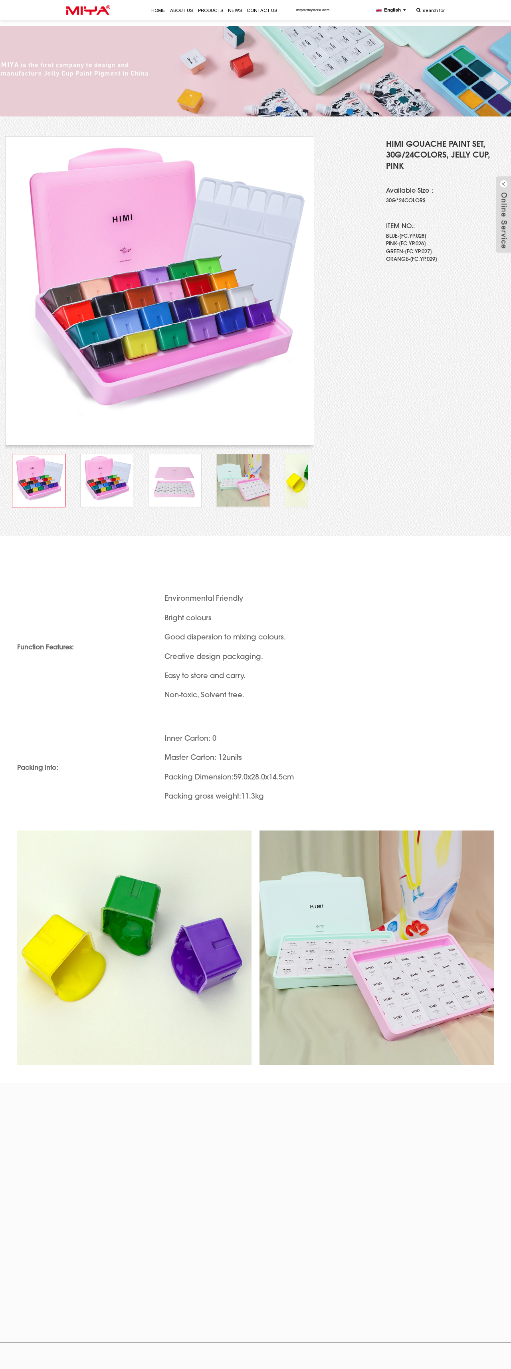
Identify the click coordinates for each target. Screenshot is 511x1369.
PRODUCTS (210, 10)
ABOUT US (181, 10)
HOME (158, 10)
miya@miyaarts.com (313, 10)
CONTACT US (262, 10)
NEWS (235, 10)
